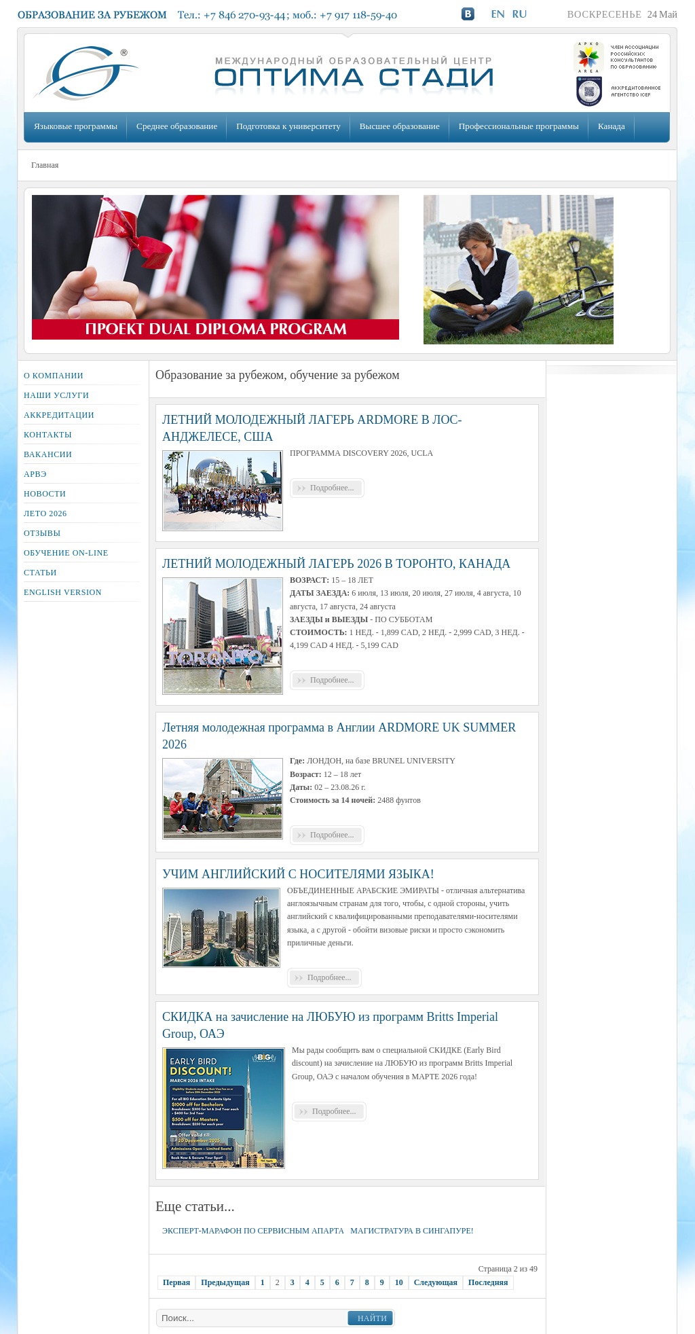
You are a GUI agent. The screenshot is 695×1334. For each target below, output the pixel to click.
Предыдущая (225, 1282)
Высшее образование (400, 126)
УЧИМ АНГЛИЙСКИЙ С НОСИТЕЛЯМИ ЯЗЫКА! (298, 874)
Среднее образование (176, 126)
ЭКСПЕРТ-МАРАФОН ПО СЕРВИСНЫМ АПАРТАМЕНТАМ (271, 1231)
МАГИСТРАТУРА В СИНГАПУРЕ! (411, 1231)
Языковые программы (75, 126)
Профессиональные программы (519, 126)
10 (399, 1282)
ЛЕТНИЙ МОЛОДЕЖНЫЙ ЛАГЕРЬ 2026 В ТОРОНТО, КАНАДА (336, 564)
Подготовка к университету (288, 126)
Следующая (435, 1282)
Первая (176, 1282)
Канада (611, 126)
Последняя (488, 1282)
